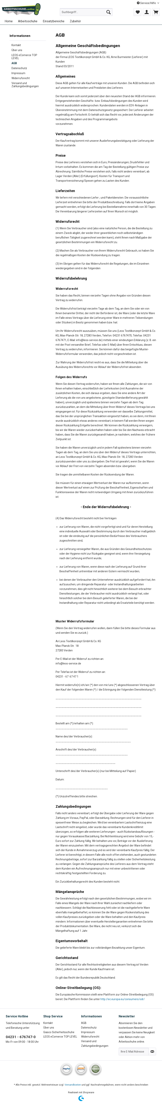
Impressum (18, 73)
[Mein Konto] (146, 12)
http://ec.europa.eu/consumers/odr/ (122, 999)
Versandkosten (73, 1084)
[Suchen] (108, 12)
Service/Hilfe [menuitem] (146, 3)
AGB (14, 63)
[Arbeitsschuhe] (27, 21)
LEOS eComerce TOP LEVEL (24, 57)
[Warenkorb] (156, 12)
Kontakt (16, 45)
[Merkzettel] (137, 12)
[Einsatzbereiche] (53, 21)
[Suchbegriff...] (86, 12)
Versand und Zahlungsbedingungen (25, 85)
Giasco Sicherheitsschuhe (58, 1032)
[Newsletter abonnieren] (152, 1051)
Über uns (17, 50)
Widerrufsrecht (21, 78)
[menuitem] (86, 13)
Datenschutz (19, 68)
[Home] (8, 21)
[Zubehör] (75, 21)
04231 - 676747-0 (21, 1037)
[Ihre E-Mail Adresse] (134, 1051)
